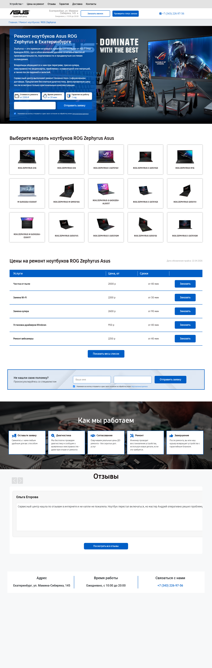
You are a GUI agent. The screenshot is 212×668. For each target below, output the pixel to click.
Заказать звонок (95, 13)
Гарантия (64, 4)
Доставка (77, 4)
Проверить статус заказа (125, 13)
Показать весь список (106, 353)
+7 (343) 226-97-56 (170, 585)
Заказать (185, 283)
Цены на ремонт (35, 4)
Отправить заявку (74, 105)
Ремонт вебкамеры (23, 338)
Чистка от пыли (21, 283)
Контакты (91, 4)
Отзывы (52, 4)
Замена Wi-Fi (20, 297)
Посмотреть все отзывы (106, 546)
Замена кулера (21, 311)
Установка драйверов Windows (29, 325)
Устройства (15, 4)
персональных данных (80, 114)
